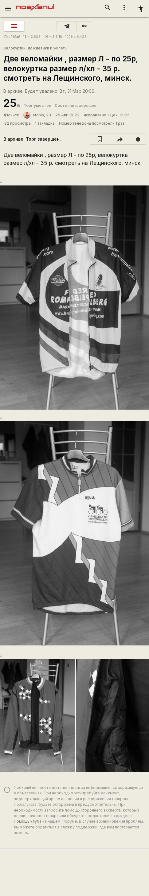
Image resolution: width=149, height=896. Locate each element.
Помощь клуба (27, 821)
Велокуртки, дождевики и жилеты (35, 48)
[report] (138, 139)
